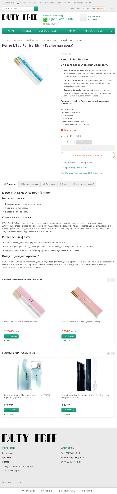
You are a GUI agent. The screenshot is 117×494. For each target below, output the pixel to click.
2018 (90, 173)
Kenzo (95, 173)
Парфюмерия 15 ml (78, 168)
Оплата (32, 3)
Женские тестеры (48, 31)
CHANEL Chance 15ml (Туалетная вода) (20, 321)
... (112, 31)
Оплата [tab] (64, 184)
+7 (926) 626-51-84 (72, 453)
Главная (10, 31)
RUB (112, 8)
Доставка (21, 3)
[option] (29, 314)
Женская (26, 31)
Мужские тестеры (94, 31)
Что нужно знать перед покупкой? (54, 3)
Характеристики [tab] (29, 184)
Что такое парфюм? (82, 3)
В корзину (11, 336)
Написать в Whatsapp (53, 15)
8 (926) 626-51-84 (58, 19)
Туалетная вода (80, 173)
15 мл (101, 173)
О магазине (9, 3)
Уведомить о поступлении (87, 155)
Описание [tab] (10, 184)
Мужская (71, 31)
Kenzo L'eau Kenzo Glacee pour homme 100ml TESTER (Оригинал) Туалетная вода (27, 396)
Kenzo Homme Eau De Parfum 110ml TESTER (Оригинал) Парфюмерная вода (85, 396)
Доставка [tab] (49, 184)
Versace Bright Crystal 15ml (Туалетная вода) (80, 321)
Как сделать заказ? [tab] (83, 184)
